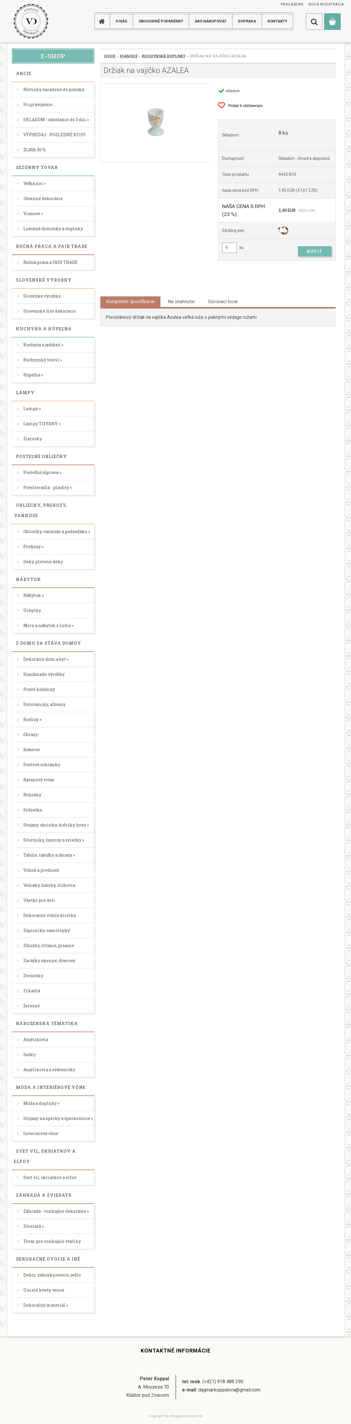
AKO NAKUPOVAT (211, 21)
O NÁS (121, 21)
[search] (314, 22)
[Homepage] (104, 21)
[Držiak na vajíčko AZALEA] (155, 123)
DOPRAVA (247, 21)
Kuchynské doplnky (164, 56)
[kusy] (229, 248)
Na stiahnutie (181, 301)
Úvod (109, 56)
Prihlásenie (292, 4)
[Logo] (30, 21)
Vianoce (129, 56)
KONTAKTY (277, 21)
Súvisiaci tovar (223, 301)
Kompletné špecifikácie (130, 301)
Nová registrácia (326, 4)
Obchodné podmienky (161, 21)
